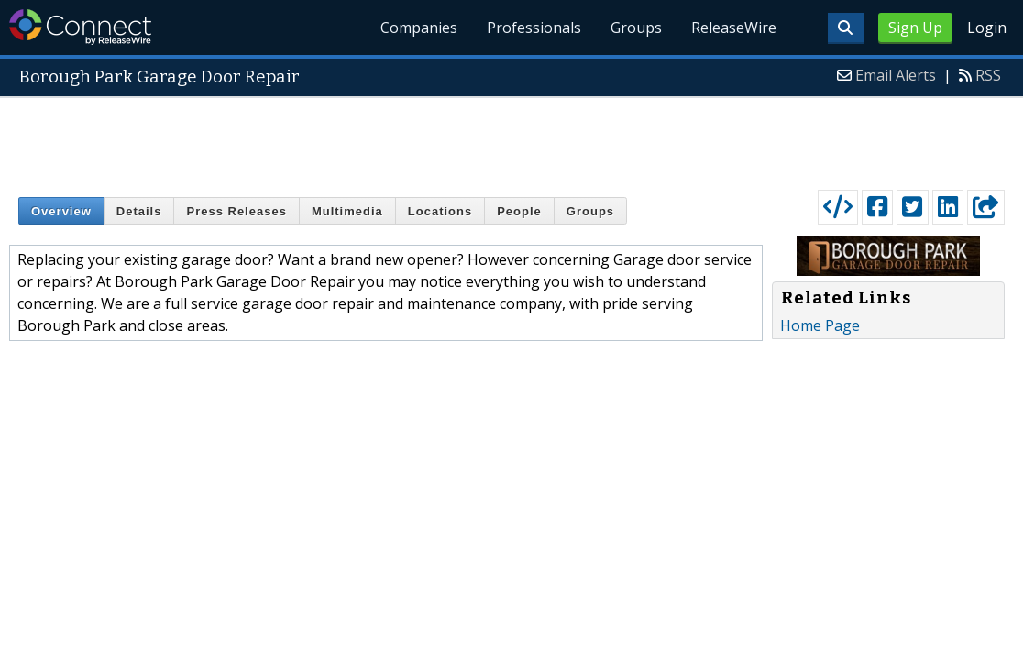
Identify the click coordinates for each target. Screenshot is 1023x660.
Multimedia (347, 211)
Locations (440, 211)
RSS (988, 75)
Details (139, 211)
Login (986, 27)
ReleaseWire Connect (80, 27)
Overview (61, 211)
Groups (636, 27)
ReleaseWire (733, 27)
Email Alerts (895, 75)
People (519, 211)
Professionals (534, 27)
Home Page (820, 325)
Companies (418, 27)
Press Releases (236, 211)
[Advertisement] (511, 139)
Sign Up (915, 27)
